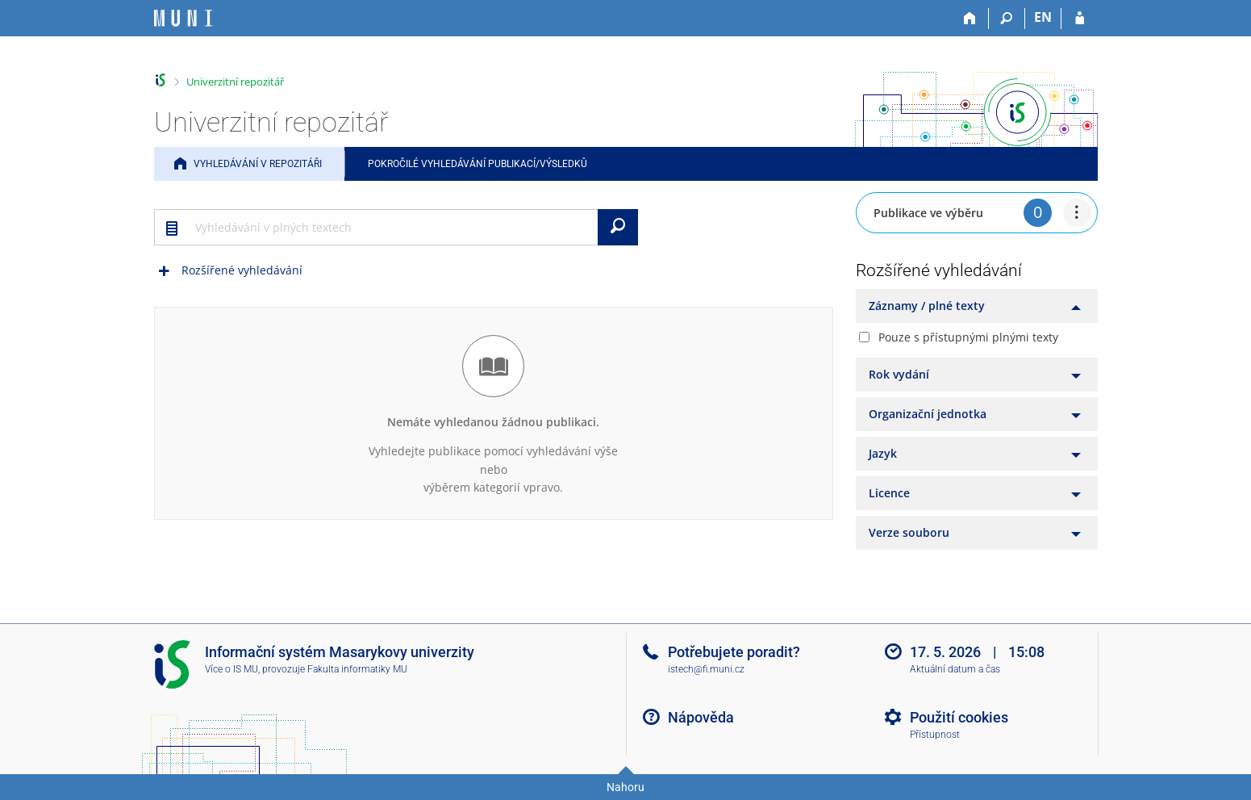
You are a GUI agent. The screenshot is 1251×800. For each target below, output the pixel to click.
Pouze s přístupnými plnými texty (968, 337)
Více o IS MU (231, 669)
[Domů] (971, 18)
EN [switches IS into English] (1043, 17)
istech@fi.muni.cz (706, 669)
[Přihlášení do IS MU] (1079, 18)
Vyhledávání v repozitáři (258, 164)
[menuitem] (1077, 213)
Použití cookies (959, 717)
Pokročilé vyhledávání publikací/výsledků (477, 164)
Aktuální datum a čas (955, 669)
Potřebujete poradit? (734, 651)
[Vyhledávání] (1007, 18)
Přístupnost (935, 734)
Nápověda (701, 717)
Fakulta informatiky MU (357, 669)
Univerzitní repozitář (235, 81)
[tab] (977, 306)
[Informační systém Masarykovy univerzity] (183, 18)
